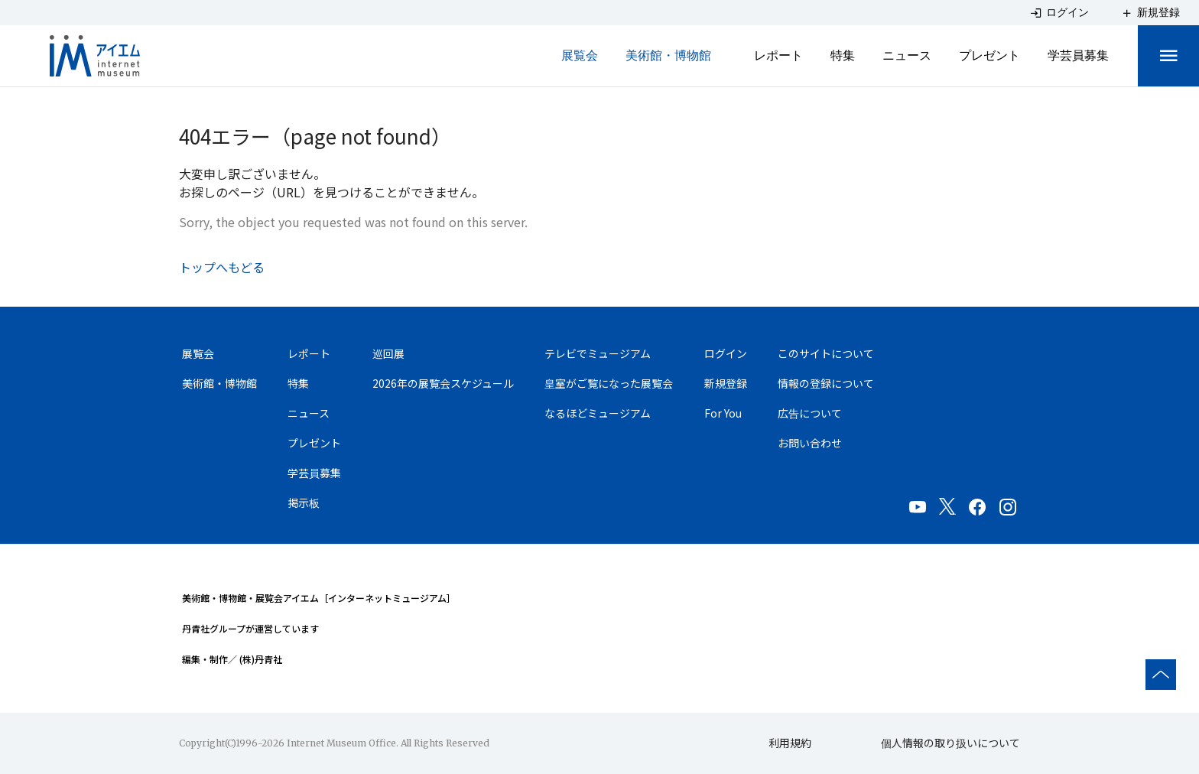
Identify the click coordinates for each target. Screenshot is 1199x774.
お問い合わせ (810, 442)
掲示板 (304, 502)
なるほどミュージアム (597, 413)
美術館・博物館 (668, 55)
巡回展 (388, 353)
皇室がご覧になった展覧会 (608, 383)
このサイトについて (826, 353)
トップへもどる (222, 267)
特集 (842, 55)
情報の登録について (826, 383)
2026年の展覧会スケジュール (443, 383)
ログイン (725, 353)
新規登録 (725, 383)
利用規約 (789, 742)
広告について (810, 413)
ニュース (906, 55)
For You (723, 413)
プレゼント (989, 55)
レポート (778, 55)
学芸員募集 (1078, 55)
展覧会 (579, 55)
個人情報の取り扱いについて (950, 742)
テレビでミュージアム (597, 353)
